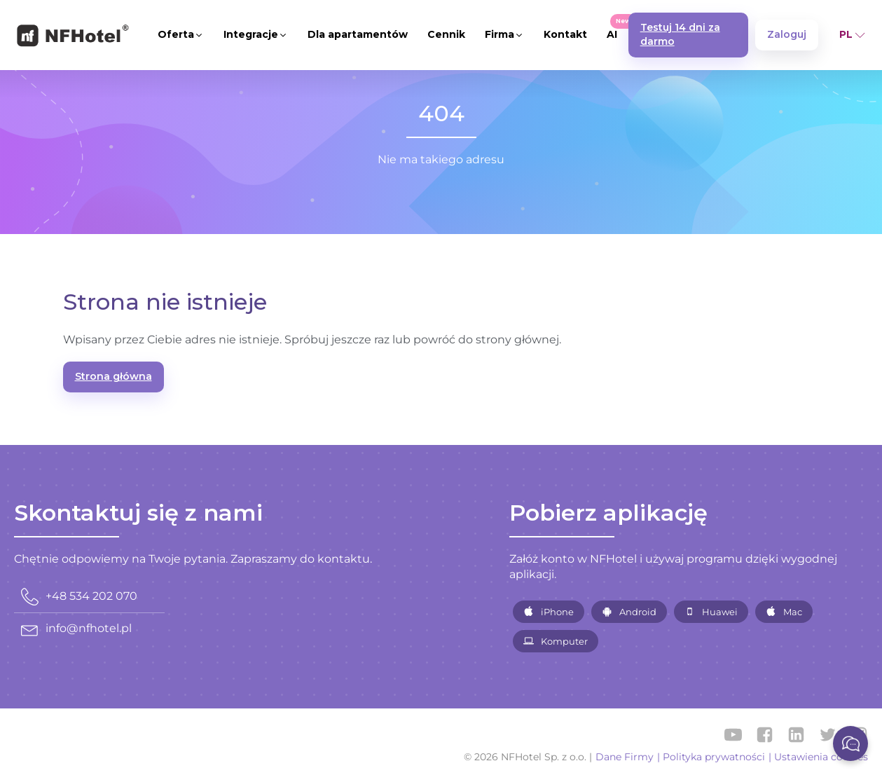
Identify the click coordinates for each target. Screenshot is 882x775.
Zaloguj (786, 34)
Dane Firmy (624, 756)
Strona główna (113, 376)
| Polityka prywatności (711, 756)
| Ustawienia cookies (818, 756)
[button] (181, 35)
